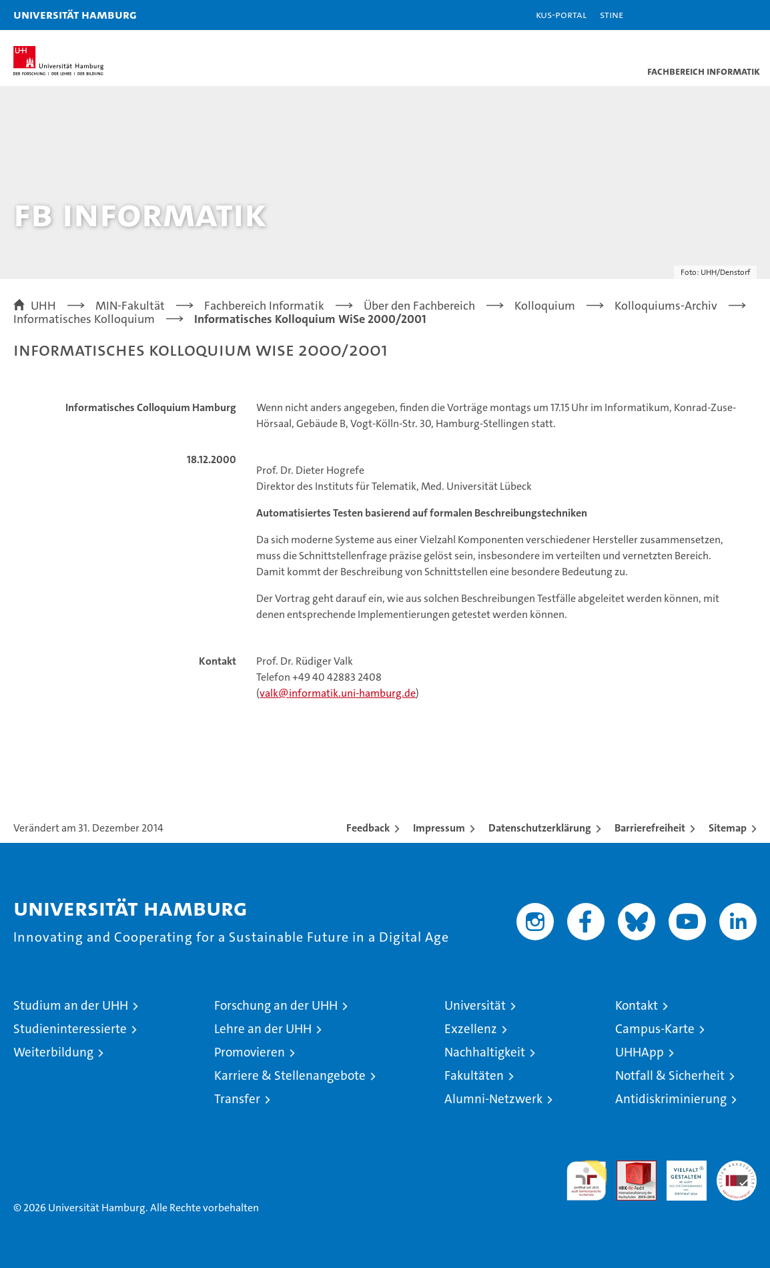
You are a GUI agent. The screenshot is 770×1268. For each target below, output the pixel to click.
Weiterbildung (53, 1052)
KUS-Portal (561, 14)
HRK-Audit (679, 1175)
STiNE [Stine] (611, 14)
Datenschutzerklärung (539, 828)
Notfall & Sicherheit (670, 1075)
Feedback (368, 828)
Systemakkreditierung (737, 1168)
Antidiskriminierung (671, 1098)
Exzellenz (470, 1028)
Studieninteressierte (70, 1028)
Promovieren (249, 1052)
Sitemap (728, 828)
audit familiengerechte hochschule (586, 1181)
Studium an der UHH (70, 1005)
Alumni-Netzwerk (493, 1098)
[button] (718, 15)
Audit (629, 1168)
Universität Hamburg (75, 14)
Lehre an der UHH (263, 1028)
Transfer (237, 1098)
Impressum (439, 828)
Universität (475, 1005)
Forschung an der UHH (276, 1005)
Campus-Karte (655, 1028)
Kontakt (636, 1005)
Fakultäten (474, 1075)
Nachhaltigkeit (484, 1052)
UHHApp (639, 1052)
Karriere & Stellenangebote (290, 1075)
